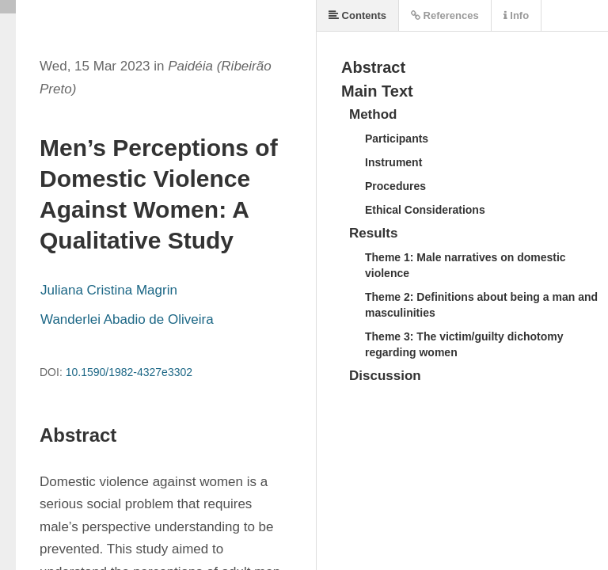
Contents (357, 15)
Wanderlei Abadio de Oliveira (127, 319)
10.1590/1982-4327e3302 (129, 372)
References (445, 15)
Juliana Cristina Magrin (108, 290)
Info (516, 15)
